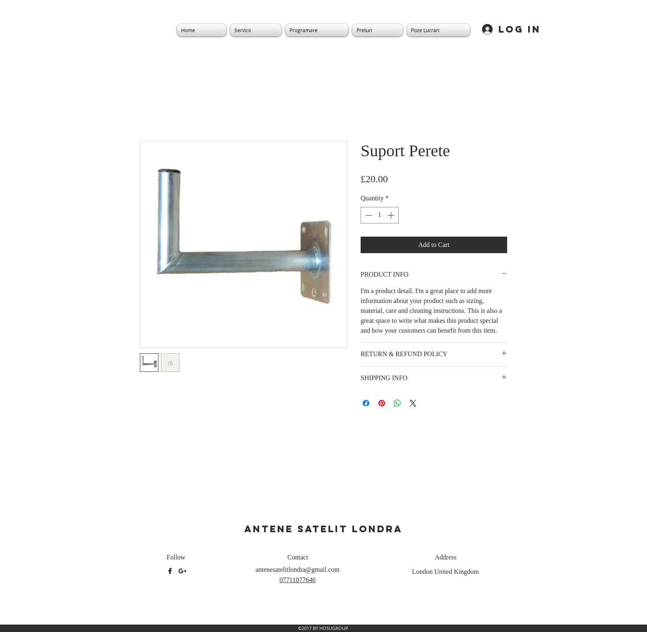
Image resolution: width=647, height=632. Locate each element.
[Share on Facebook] (366, 403)
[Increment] (391, 215)
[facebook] (170, 571)
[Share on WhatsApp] (397, 403)
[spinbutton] (379, 215)
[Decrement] (367, 215)
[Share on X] (413, 403)
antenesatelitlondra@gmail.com (297, 569)
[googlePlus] (182, 571)
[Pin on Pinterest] (382, 403)
